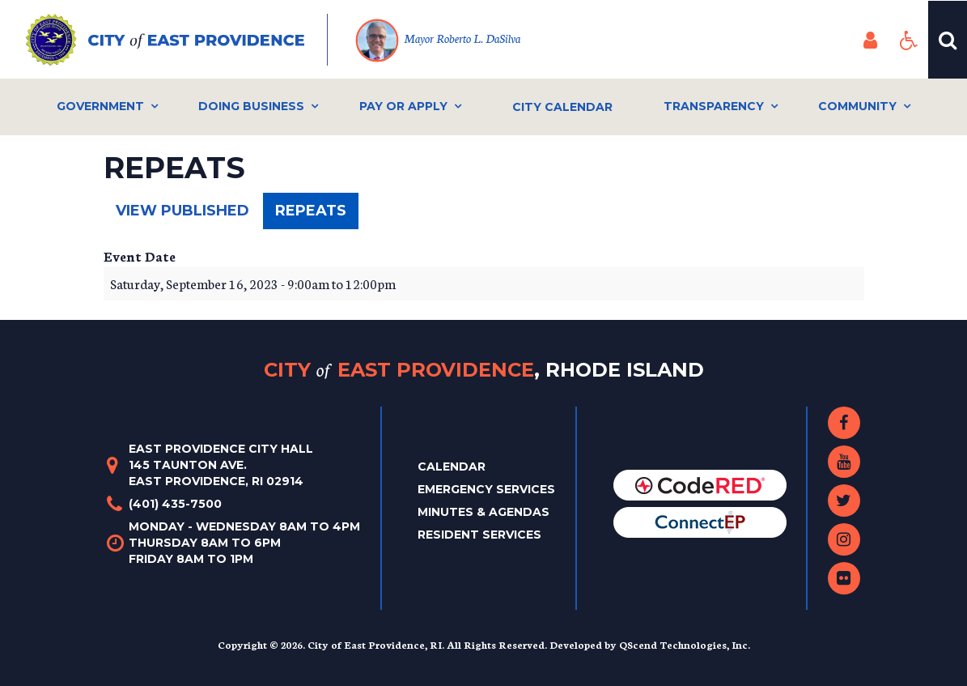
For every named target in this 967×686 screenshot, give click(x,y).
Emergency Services (486, 489)
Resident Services (479, 534)
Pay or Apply (403, 106)
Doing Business (251, 106)
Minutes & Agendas (483, 512)
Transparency (714, 106)
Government (100, 106)
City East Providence (484, 370)
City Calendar (562, 107)
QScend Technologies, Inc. (684, 644)
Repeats (316, 215)
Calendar (452, 466)
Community (857, 106)
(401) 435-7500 (175, 503)
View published (182, 210)
